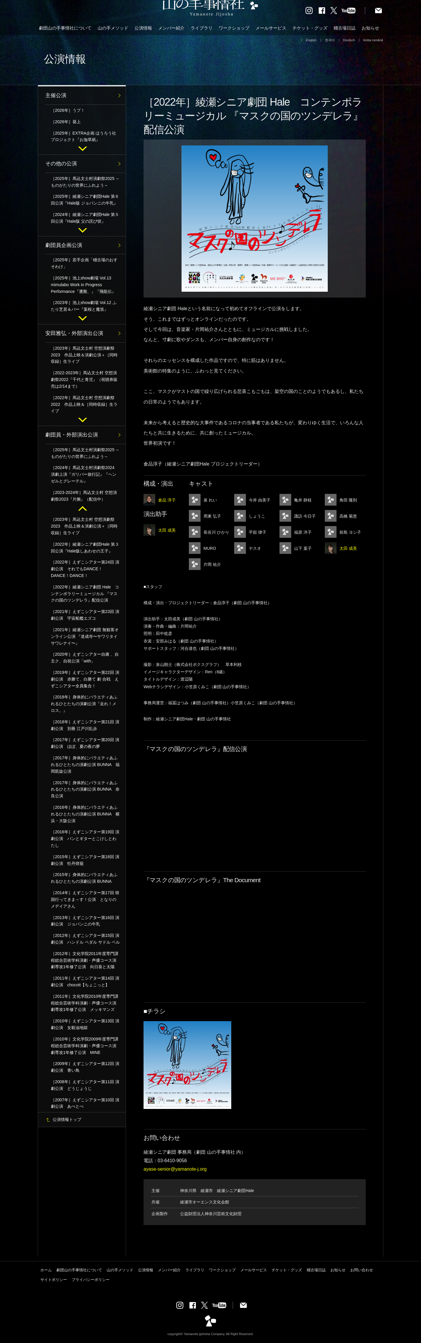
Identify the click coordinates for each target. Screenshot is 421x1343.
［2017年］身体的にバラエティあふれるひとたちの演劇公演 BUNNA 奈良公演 (85, 789)
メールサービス (271, 27)
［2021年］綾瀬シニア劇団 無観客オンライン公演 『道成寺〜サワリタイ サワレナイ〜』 (85, 636)
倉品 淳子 (167, 500)
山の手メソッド (113, 27)
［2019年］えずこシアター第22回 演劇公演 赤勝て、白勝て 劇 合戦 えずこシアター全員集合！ (85, 679)
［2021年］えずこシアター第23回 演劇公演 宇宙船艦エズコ (85, 615)
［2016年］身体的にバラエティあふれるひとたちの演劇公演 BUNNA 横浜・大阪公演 (85, 814)
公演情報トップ (67, 1119)
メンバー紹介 (171, 27)
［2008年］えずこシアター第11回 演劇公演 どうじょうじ (85, 1085)
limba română (373, 40)
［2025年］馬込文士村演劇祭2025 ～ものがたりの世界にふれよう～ (85, 182)
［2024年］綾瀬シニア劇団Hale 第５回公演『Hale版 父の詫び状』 (85, 218)
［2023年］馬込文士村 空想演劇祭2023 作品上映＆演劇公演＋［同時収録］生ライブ (84, 355)
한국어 (330, 40)
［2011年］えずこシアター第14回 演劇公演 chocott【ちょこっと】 (85, 981)
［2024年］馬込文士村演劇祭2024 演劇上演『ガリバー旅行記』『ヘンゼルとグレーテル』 (84, 474)
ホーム (46, 1270)
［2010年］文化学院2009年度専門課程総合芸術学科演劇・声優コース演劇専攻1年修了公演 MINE (84, 1046)
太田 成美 (167, 530)
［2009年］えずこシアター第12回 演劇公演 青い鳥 (85, 1067)
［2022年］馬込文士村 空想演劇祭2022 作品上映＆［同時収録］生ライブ (84, 404)
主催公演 (55, 95)
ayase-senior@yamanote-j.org (175, 1169)
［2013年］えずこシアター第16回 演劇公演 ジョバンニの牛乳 (85, 921)
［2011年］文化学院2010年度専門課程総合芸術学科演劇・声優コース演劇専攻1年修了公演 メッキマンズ (84, 1003)
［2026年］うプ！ (68, 110)
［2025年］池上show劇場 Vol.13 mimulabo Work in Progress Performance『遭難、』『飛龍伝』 (83, 285)
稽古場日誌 (345, 27)
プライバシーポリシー (91, 1279)
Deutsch (349, 40)
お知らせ (370, 27)
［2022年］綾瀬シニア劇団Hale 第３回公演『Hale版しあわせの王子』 (85, 547)
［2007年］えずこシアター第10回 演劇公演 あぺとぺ (85, 1103)
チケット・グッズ (309, 27)
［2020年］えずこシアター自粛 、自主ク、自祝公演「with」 (85, 657)
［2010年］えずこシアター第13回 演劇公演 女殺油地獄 (85, 1024)
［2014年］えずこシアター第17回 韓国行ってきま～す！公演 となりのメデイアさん (85, 899)
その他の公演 (61, 163)
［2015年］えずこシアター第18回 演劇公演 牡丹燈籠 (85, 860)
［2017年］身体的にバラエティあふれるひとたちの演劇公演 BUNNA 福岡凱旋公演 (85, 764)
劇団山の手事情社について (65, 27)
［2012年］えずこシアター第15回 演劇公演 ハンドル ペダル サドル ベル (85, 938)
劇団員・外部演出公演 (71, 435)
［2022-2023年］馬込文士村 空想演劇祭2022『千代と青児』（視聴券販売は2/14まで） (84, 379)
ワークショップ (234, 27)
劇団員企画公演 (63, 245)
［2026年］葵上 (66, 121)
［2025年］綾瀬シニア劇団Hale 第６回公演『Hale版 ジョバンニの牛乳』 (85, 199)
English (311, 40)
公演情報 (143, 27)
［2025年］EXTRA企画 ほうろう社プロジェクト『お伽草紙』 (83, 136)
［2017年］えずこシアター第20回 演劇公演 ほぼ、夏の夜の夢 (85, 743)
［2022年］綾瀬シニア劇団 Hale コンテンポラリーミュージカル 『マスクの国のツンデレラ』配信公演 (85, 594)
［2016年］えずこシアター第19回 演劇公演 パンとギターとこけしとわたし (85, 838)
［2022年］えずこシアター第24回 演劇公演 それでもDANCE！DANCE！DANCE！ (85, 569)
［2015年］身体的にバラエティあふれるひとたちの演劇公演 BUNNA (84, 878)
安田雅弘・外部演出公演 (74, 333)
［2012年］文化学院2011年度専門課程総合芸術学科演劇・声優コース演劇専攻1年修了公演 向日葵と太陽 (84, 960)
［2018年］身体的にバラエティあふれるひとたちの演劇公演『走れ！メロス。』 (84, 704)
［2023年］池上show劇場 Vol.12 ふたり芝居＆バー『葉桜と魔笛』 (84, 306)
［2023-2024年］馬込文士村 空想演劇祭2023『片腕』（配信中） (84, 496)
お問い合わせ (361, 1270)
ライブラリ (202, 27)
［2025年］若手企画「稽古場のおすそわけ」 (84, 263)
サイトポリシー (53, 1279)
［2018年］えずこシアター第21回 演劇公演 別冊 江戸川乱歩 (85, 725)
